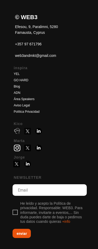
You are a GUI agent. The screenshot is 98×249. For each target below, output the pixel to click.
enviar (21, 233)
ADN (17, 93)
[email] (50, 190)
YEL (17, 74)
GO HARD (21, 80)
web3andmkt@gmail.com (35, 55)
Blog (17, 86)
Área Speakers (24, 99)
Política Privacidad (27, 111)
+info (66, 221)
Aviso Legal (22, 105)
